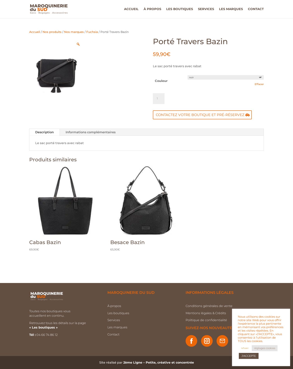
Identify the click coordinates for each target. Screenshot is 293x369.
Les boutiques (118, 313)
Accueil (34, 32)
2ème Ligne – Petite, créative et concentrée (158, 362)
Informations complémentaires (91, 132)
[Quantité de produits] (158, 98)
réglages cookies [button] (264, 348)
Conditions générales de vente (209, 306)
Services (113, 320)
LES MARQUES (231, 9)
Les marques (117, 327)
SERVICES (206, 9)
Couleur (161, 81)
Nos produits (52, 32)
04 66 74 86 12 (47, 335)
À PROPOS (152, 9)
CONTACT (256, 9)
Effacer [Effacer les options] (259, 84)
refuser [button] (244, 348)
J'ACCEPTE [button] (249, 356)
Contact (113, 334)
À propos (114, 306)
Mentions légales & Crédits (206, 313)
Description (44, 132)
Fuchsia (92, 32)
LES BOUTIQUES (179, 9)
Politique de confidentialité (206, 320)
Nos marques (74, 32)
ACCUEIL (131, 9)
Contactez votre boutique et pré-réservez (200, 115)
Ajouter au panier (196, 98)
